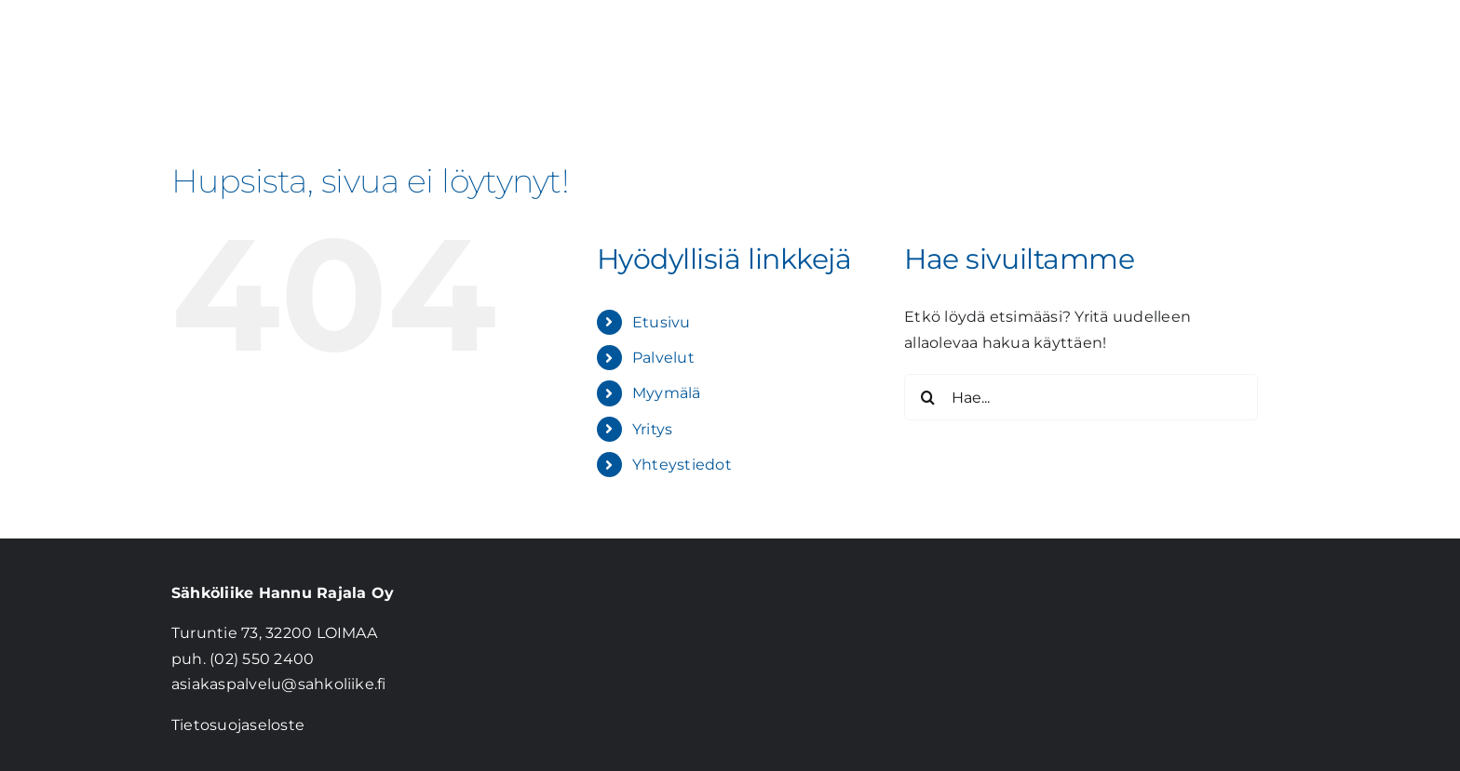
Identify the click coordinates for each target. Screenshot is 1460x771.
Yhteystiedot (682, 464)
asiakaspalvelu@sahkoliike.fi (278, 684)
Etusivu (661, 322)
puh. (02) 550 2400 (242, 659)
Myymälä (666, 393)
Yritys (652, 429)
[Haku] (927, 397)
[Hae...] (1081, 397)
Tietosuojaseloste (237, 725)
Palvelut (663, 357)
